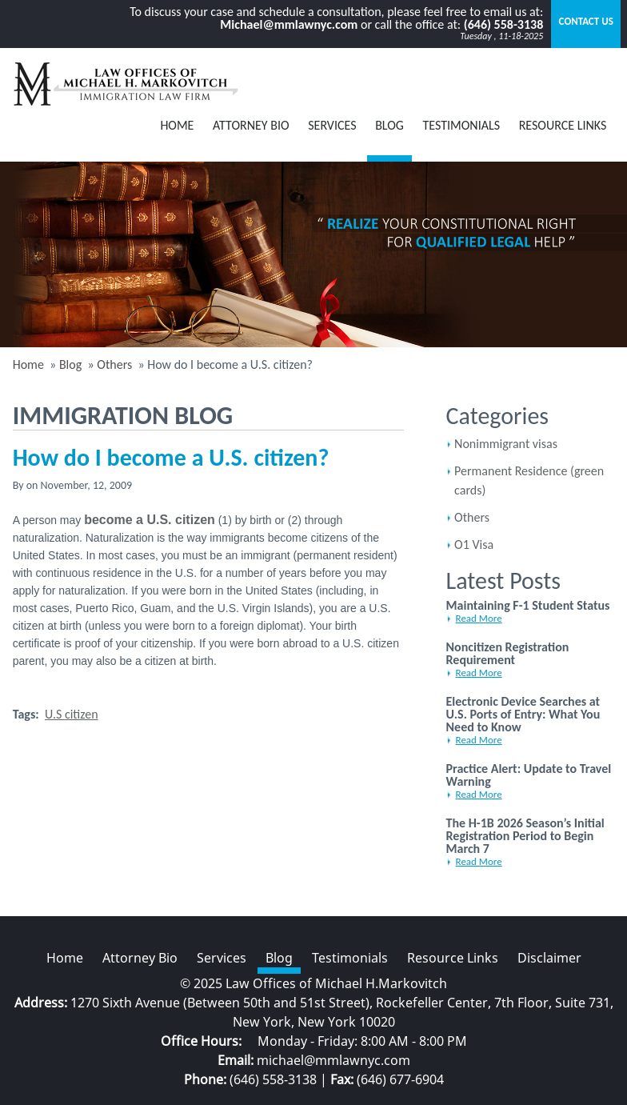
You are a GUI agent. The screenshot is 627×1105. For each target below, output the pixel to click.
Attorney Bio (251, 125)
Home (177, 125)
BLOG (389, 125)
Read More (479, 618)
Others (471, 517)
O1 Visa (473, 544)
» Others (108, 364)
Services (332, 125)
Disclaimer (549, 958)
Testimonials (462, 125)
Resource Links (563, 125)
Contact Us (586, 21)
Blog (70, 364)
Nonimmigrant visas (505, 443)
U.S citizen (71, 714)
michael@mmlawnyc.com (333, 1060)
